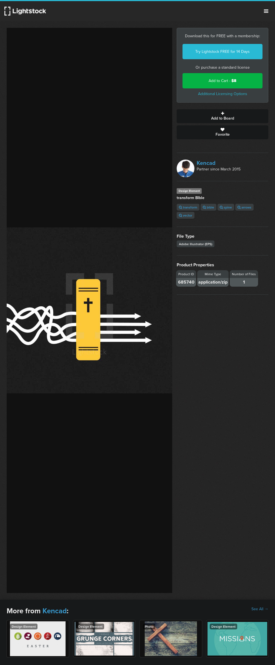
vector (185, 215)
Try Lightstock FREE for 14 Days (222, 51)
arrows (244, 207)
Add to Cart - (222, 81)
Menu (266, 11)
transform (188, 207)
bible (208, 207)
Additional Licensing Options (222, 94)
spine (226, 207)
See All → (259, 609)
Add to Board (222, 116)
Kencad (206, 163)
